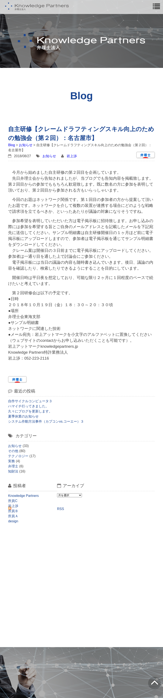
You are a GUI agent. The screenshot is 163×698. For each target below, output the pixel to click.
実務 (11, 461)
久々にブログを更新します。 (30, 411)
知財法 (13, 471)
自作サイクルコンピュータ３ (30, 401)
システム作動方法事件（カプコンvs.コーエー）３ (46, 421)
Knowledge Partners (23, 496)
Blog (11, 145)
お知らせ (25, 145)
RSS (60, 509)
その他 (13, 451)
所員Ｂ (13, 511)
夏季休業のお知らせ (23, 416)
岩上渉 (72, 156)
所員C (12, 501)
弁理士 (13, 466)
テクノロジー (18, 456)
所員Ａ (13, 516)
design (13, 521)
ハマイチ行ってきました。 (28, 406)
